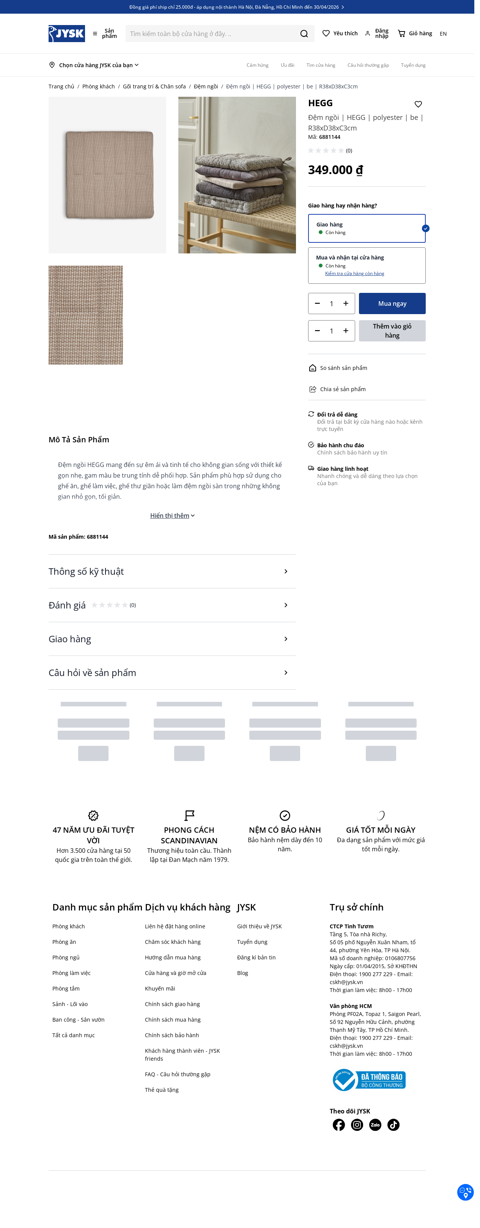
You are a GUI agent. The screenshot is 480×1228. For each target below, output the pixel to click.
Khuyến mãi (160, 988)
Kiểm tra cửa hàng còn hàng (354, 273)
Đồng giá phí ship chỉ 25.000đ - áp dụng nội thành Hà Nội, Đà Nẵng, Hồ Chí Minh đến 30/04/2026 (237, 10)
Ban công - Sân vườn (78, 1019)
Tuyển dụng (252, 941)
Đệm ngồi (206, 86)
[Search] (304, 33)
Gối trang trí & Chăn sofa (154, 86)
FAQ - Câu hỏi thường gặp (178, 1074)
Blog (242, 972)
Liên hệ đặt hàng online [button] (175, 926)
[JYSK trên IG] (357, 1125)
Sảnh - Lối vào (70, 1004)
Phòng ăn (64, 941)
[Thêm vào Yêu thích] (418, 104)
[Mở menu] (105, 33)
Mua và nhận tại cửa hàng (350, 257)
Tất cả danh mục (73, 1035)
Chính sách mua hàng (173, 1019)
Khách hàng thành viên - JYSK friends (182, 1054)
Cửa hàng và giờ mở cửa (175, 972)
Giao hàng (329, 224)
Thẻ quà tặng (162, 1089)
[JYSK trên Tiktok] (393, 1125)
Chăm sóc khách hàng (173, 941)
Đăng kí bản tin (256, 957)
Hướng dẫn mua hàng (173, 957)
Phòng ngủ (66, 957)
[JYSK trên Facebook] (339, 1125)
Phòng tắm (66, 988)
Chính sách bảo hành (172, 1035)
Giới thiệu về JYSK (259, 926)
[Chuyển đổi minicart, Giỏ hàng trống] (415, 33)
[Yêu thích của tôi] (340, 33)
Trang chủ (61, 86)
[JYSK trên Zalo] (375, 1125)
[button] (327, 150)
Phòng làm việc (71, 972)
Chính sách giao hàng (172, 1004)
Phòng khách (98, 86)
